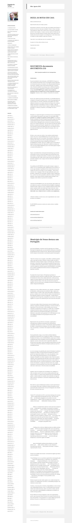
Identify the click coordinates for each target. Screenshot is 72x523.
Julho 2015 (9, 346)
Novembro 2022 (10, 188)
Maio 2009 (9, 478)
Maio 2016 (9, 328)
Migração (41, 511)
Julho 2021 (9, 218)
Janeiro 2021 (10, 229)
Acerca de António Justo (12, 20)
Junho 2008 (9, 496)
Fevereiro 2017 (10, 311)
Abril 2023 (9, 179)
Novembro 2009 (10, 467)
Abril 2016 (9, 329)
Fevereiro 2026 (10, 119)
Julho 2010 (9, 452)
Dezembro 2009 (10, 465)
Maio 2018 (9, 285)
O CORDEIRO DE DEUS (11, 27)
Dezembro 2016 (10, 315)
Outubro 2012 (10, 406)
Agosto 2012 (10, 410)
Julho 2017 (9, 302)
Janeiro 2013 (10, 401)
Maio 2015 (9, 350)
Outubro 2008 (10, 491)
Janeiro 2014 (10, 379)
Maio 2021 (9, 221)
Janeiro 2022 (10, 207)
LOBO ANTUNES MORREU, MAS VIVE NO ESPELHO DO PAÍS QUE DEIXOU (13, 77)
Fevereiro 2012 (10, 421)
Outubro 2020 (10, 234)
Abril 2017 (9, 307)
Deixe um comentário (50, 55)
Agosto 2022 (10, 194)
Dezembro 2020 (10, 230)
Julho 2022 (9, 196)
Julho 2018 (9, 282)
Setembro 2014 (10, 364)
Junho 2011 (9, 434)
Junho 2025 (9, 133)
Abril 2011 (9, 437)
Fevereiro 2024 (10, 161)
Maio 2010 (9, 456)
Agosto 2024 (10, 150)
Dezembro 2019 (10, 252)
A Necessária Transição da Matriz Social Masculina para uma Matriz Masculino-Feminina (13, 73)
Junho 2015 (9, 348)
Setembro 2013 (10, 386)
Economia (43, 227)
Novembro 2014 (10, 361)
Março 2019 (10, 267)
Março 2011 (10, 439)
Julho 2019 (9, 260)
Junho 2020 (9, 241)
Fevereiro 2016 (10, 333)
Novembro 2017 (10, 296)
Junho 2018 (9, 284)
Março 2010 (10, 459)
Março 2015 (10, 353)
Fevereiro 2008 (10, 503)
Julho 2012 (9, 412)
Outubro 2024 (10, 148)
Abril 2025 (9, 137)
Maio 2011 (9, 436)
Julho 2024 (9, 152)
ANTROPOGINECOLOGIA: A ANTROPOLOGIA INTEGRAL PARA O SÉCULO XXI (12, 61)
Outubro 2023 (10, 168)
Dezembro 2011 (10, 425)
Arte (41, 227)
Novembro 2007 (10, 509)
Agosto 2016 (10, 322)
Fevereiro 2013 (10, 399)
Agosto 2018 (10, 280)
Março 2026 (10, 117)
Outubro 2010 (10, 448)
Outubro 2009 (10, 469)
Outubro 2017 (10, 298)
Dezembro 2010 (10, 445)
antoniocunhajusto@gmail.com (36, 217)
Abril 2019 (9, 265)
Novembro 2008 (10, 489)
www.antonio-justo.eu (35, 214)
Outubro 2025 (10, 126)
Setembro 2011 (10, 430)
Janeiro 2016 (10, 335)
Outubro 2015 (10, 340)
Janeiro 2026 (10, 121)
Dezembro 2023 (10, 165)
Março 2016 (10, 331)
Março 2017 (10, 309)
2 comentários (50, 511)
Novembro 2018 (10, 274)
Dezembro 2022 (10, 186)
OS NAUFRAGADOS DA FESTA (13, 67)
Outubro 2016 (10, 318)
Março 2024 (10, 159)
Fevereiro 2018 (10, 291)
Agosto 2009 (10, 472)
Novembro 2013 (10, 383)
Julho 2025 (9, 132)
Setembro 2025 (10, 128)
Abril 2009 (9, 480)
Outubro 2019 (10, 256)
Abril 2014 (9, 373)
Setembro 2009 (10, 470)
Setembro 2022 (10, 192)
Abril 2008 (9, 500)
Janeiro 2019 (10, 271)
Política (51, 227)
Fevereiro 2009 (10, 483)
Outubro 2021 (10, 212)
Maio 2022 (9, 199)
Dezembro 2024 (10, 144)
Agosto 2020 (10, 238)
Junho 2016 (9, 326)
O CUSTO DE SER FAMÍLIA (12, 96)
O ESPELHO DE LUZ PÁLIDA (12, 105)
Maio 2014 (9, 372)
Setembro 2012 (10, 408)
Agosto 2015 (10, 344)
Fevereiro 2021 (10, 227)
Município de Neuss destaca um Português (44, 240)
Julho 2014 (9, 368)
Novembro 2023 (10, 166)
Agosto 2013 (10, 388)
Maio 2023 (9, 177)
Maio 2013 (9, 393)
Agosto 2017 (10, 300)
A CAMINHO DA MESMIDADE (13, 97)
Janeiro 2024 (10, 163)
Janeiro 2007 (10, 511)
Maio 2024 (9, 155)
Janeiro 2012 (10, 423)
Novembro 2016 (10, 317)
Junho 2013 (9, 392)
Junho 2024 (9, 154)
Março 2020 (10, 247)
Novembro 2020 (10, 232)
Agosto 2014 (10, 366)
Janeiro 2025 (10, 143)
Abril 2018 (9, 287)
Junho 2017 (9, 304)
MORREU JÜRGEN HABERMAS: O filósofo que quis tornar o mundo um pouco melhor (13, 51)
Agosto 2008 (10, 494)
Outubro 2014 (10, 362)
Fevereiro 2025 (10, 141)
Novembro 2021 (10, 210)
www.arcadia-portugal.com (36, 220)
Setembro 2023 (10, 170)
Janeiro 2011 (10, 443)
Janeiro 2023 (10, 185)
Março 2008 (10, 502)
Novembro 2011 (10, 426)
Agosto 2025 (10, 130)
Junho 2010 (9, 454)
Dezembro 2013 (10, 381)
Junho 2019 (9, 262)
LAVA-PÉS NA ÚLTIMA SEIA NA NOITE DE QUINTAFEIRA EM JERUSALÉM (13, 35)
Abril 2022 (9, 201)
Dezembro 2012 (10, 403)
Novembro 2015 (10, 339)
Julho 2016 (9, 324)
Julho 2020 (9, 240)
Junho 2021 (9, 219)
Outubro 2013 (10, 384)
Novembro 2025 (10, 124)
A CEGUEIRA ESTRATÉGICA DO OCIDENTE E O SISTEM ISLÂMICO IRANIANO (13, 84)
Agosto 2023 (10, 172)
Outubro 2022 (10, 190)
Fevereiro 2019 (10, 269)
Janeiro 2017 (10, 313)
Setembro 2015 (10, 342)
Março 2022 (10, 203)
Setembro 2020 (10, 236)
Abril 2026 (9, 115)
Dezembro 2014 (10, 359)
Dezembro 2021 (10, 208)
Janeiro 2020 (10, 251)
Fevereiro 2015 (10, 355)
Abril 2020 (9, 245)
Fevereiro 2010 (10, 461)
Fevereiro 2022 (10, 205)
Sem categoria (42, 55)
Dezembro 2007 (10, 507)
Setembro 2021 (10, 214)
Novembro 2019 (10, 254)
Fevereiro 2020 (10, 249)
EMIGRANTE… (10, 43)
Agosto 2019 (10, 258)
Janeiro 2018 (10, 293)
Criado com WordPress (34, 520)
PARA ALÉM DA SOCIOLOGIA (13, 56)
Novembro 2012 (10, 404)
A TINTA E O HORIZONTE (12, 45)
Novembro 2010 (10, 447)
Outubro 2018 (10, 276)
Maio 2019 (9, 263)
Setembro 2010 (10, 450)
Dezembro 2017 (10, 295)
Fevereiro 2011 (10, 441)
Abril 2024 (9, 157)
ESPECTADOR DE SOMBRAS (12, 99)
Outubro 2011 (10, 428)
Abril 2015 (9, 351)
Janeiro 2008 (10, 505)
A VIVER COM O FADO (11, 38)
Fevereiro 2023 (10, 183)
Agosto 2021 (10, 216)
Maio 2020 (9, 243)
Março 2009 (10, 481)
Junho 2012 (9, 414)
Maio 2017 (9, 306)
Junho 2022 (9, 197)
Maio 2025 (9, 135)
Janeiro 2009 (10, 485)
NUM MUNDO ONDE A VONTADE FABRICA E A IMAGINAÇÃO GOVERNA (12, 102)
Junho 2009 (9, 476)
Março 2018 (10, 289)
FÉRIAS (9, 58)
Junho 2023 (9, 176)
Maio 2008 (9, 498)
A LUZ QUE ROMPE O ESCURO (13, 29)
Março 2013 (10, 397)
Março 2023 (10, 181)
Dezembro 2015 (10, 337)
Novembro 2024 (10, 146)
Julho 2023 (9, 174)
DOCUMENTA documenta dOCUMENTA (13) (41, 67)
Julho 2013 (9, 390)
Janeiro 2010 (10, 463)
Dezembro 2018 (10, 273)
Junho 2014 (9, 370)
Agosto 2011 (10, 432)
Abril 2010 (9, 458)
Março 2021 (10, 225)
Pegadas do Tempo (11, 5)
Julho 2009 (9, 474)
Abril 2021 (9, 223)
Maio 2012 (9, 415)
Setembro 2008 (10, 492)
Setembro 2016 (10, 320)
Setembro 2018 (10, 278)
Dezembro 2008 (10, 487)
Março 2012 (10, 419)
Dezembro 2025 (10, 122)
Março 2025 (10, 139)
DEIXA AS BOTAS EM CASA (42, 17)
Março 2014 (10, 375)
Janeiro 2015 (10, 357)
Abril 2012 (9, 417)
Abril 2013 (9, 395)
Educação (47, 227)
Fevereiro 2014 (10, 377)
